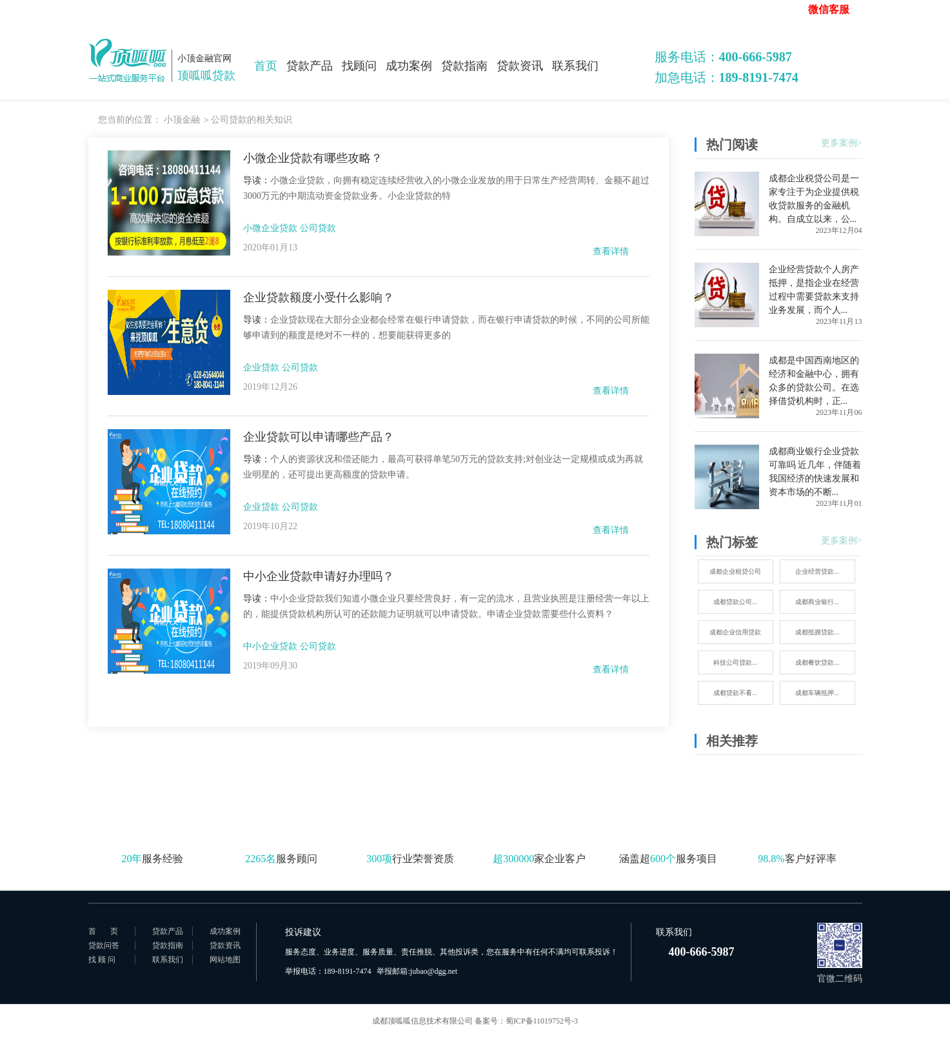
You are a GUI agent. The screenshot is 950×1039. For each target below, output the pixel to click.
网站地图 (225, 959)
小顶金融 (182, 120)
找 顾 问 (101, 959)
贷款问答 (103, 945)
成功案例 (409, 65)
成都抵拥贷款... (817, 632)
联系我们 (575, 65)
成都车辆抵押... (817, 692)
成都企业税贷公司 (735, 571)
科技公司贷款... (735, 662)
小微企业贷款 (270, 228)
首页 (265, 65)
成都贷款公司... (735, 601)
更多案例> (841, 143)
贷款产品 (309, 65)
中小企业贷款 (270, 646)
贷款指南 (464, 65)
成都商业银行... (817, 601)
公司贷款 (317, 228)
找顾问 (359, 65)
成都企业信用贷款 (735, 632)
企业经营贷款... (817, 571)
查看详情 (611, 251)
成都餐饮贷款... (817, 662)
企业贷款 (261, 367)
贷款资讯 (520, 65)
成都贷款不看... (735, 692)
